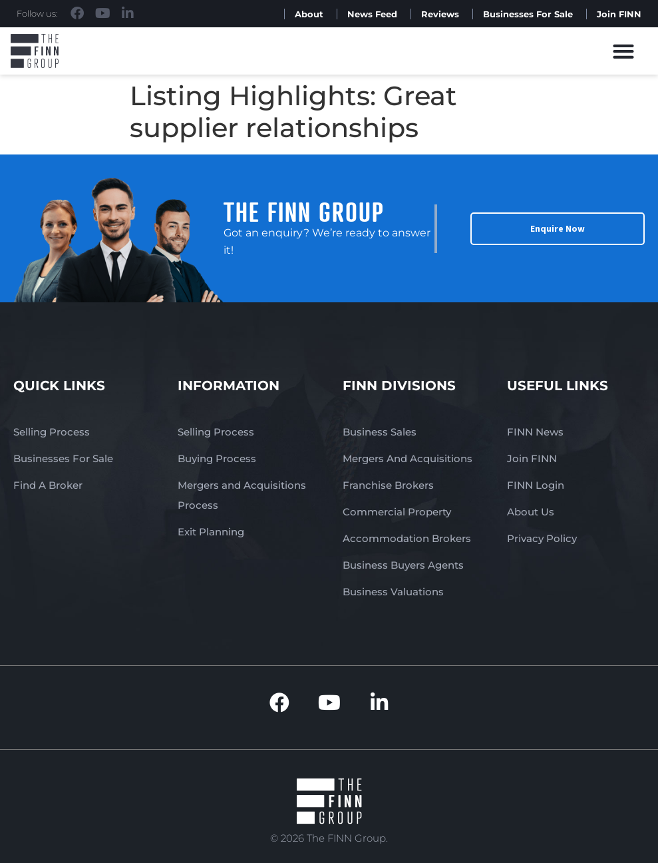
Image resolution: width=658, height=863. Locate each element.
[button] (624, 51)
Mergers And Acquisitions (407, 458)
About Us (530, 511)
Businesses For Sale (528, 14)
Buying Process (217, 458)
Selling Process (51, 432)
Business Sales (379, 432)
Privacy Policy (542, 538)
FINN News (535, 432)
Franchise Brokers (388, 485)
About (309, 14)
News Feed (372, 14)
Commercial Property (397, 511)
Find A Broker (47, 485)
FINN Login (535, 485)
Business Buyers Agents (403, 565)
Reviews (440, 14)
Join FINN (619, 14)
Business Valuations (393, 591)
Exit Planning (211, 531)
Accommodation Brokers (407, 538)
